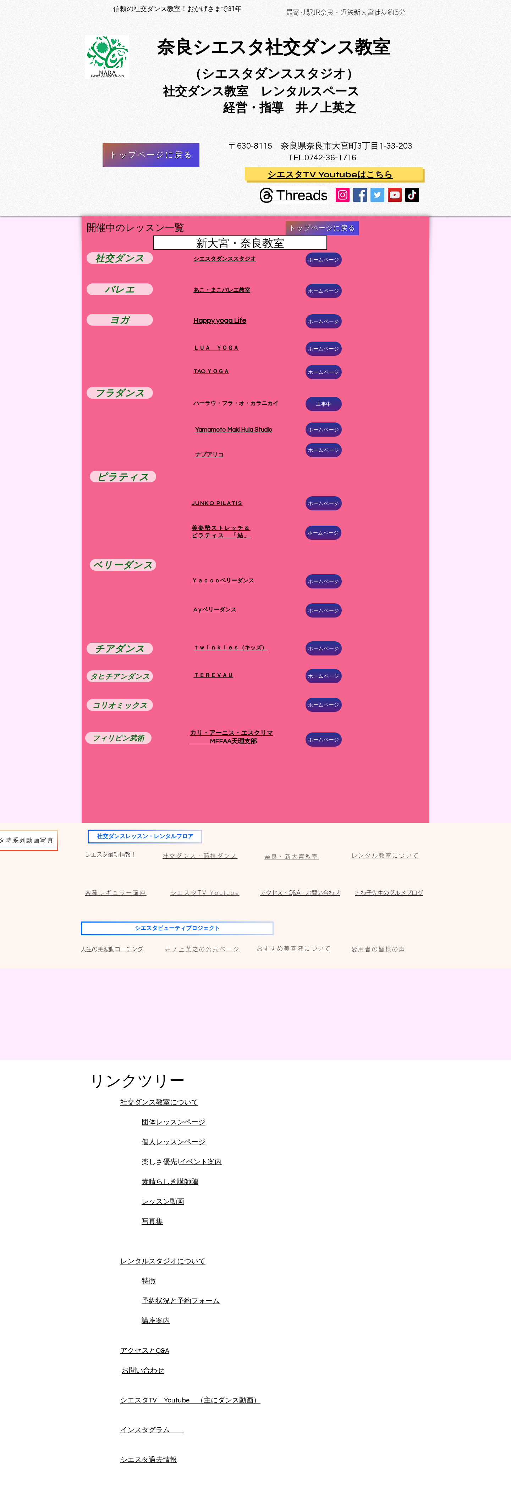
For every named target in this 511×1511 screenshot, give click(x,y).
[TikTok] (412, 195)
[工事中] (324, 404)
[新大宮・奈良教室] (240, 243)
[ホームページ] (324, 260)
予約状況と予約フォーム (181, 1300)
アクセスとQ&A (144, 1350)
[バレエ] (120, 289)
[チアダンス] (120, 648)
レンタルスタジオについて (162, 1261)
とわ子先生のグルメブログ (389, 893)
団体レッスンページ (173, 1122)
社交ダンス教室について (159, 1102)
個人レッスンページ (173, 1142)
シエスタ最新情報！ (110, 854)
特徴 (149, 1281)
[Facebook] (360, 195)
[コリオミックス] (120, 705)
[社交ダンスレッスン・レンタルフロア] (145, 836)
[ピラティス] (123, 476)
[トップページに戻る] (151, 155)
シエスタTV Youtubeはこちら (330, 175)
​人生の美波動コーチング (112, 949)
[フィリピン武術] (118, 738)
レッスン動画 (163, 1201)
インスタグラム (152, 1430)
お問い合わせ (143, 1370)
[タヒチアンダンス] (120, 676)
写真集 (152, 1221)
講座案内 (156, 1320)
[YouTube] (395, 195)
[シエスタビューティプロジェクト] (177, 928)
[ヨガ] (120, 320)
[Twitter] (377, 195)
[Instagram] (343, 195)
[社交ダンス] (120, 258)
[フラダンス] (120, 393)
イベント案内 (200, 1161)
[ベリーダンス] (123, 565)
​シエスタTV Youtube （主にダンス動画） (190, 1400)
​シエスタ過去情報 (148, 1459)
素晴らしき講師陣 (170, 1181)
